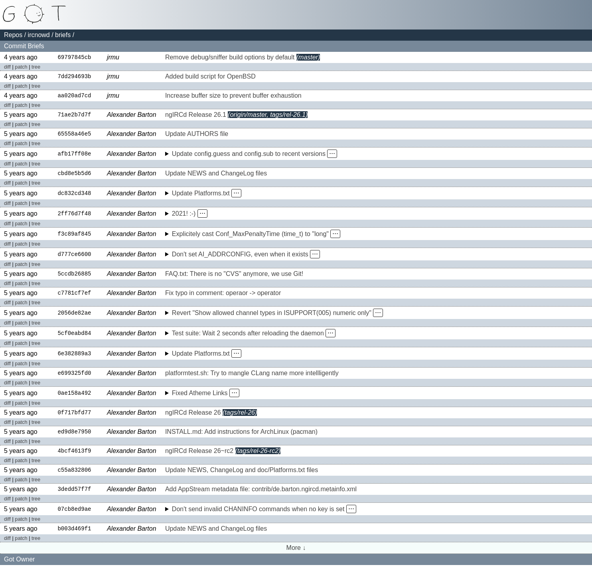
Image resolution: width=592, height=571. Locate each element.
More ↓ (296, 553)
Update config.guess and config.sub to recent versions (249, 155)
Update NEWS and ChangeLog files (216, 175)
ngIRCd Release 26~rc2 (199, 455)
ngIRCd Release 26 (193, 416)
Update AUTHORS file (196, 135)
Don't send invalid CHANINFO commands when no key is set (258, 514)
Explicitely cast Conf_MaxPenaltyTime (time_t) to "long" (250, 236)
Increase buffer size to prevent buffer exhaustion (233, 96)
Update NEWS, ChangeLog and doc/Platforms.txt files (241, 475)
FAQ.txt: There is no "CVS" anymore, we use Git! (234, 276)
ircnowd (39, 35)
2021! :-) (184, 216)
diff (7, 67)
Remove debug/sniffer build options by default (229, 57)
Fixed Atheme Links (200, 396)
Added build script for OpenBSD (210, 77)
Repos (13, 35)
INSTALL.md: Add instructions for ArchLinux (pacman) (241, 436)
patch (21, 67)
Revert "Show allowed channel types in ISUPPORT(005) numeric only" (271, 316)
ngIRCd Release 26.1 (195, 116)
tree (36, 67)
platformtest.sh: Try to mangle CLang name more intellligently (252, 376)
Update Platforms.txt (201, 195)
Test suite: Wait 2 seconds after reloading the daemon (248, 336)
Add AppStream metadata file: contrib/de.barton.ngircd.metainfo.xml (261, 494)
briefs (63, 35)
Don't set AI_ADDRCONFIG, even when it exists (240, 256)
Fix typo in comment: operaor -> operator (223, 296)
